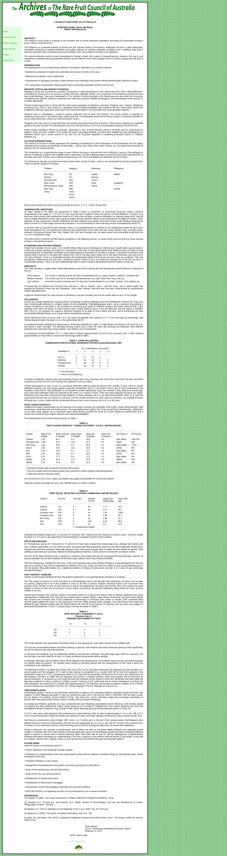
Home (5, 31)
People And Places (10, 43)
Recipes (6, 54)
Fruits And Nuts (9, 49)
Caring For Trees (9, 37)
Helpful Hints (8, 60)
